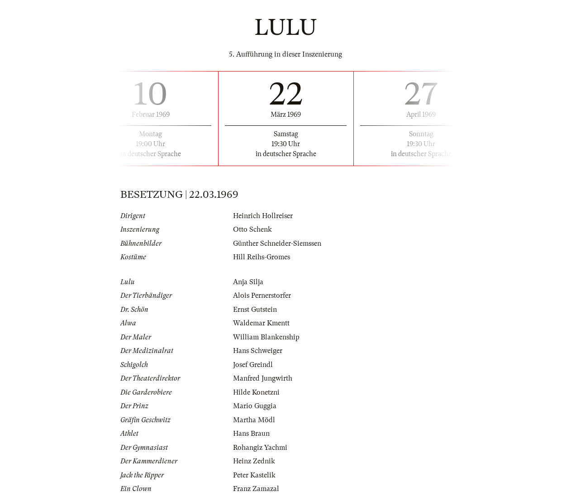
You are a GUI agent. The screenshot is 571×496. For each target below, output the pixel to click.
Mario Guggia (254, 406)
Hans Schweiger (257, 351)
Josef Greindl (253, 365)
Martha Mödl (254, 420)
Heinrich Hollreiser (263, 216)
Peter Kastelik (254, 475)
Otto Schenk (252, 229)
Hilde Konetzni (256, 392)
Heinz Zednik (254, 461)
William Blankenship (266, 337)
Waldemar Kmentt (261, 323)
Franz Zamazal (256, 489)
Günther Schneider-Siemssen (277, 243)
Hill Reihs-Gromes (261, 257)
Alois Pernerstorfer (262, 295)
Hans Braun (251, 433)
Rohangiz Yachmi (260, 448)
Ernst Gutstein (255, 309)
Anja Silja (248, 282)
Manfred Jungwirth (262, 378)
